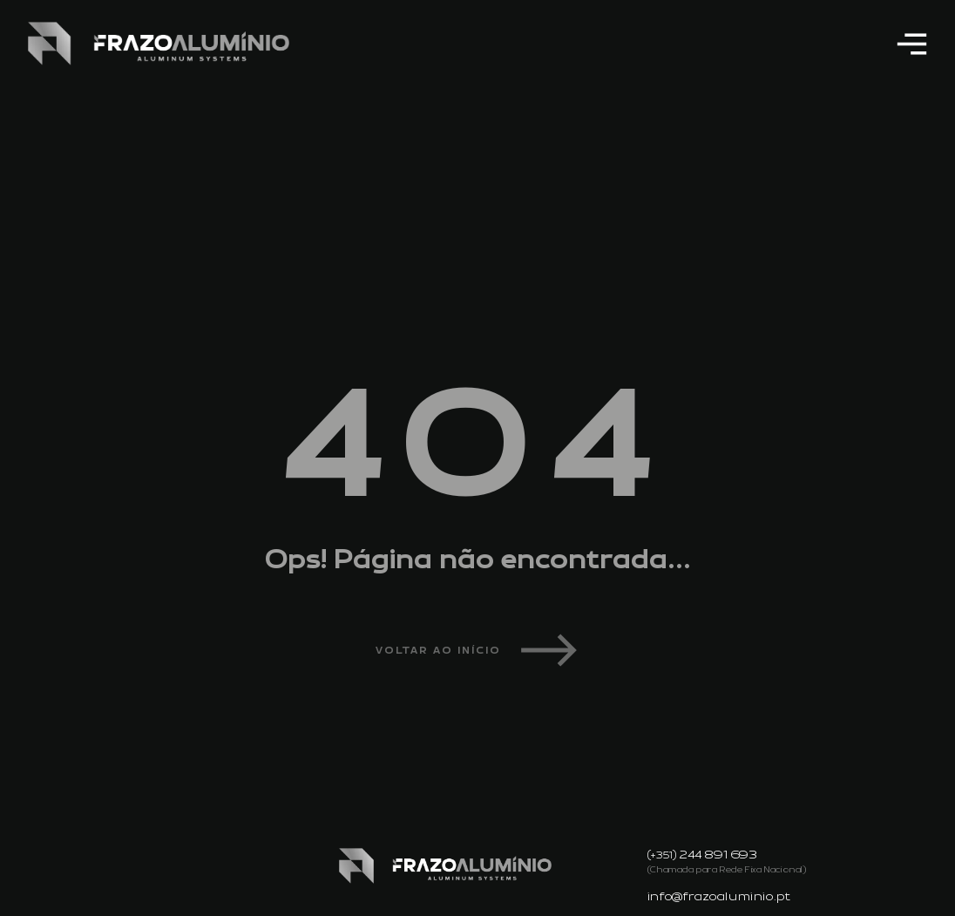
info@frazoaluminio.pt (719, 897)
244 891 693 (718, 855)
